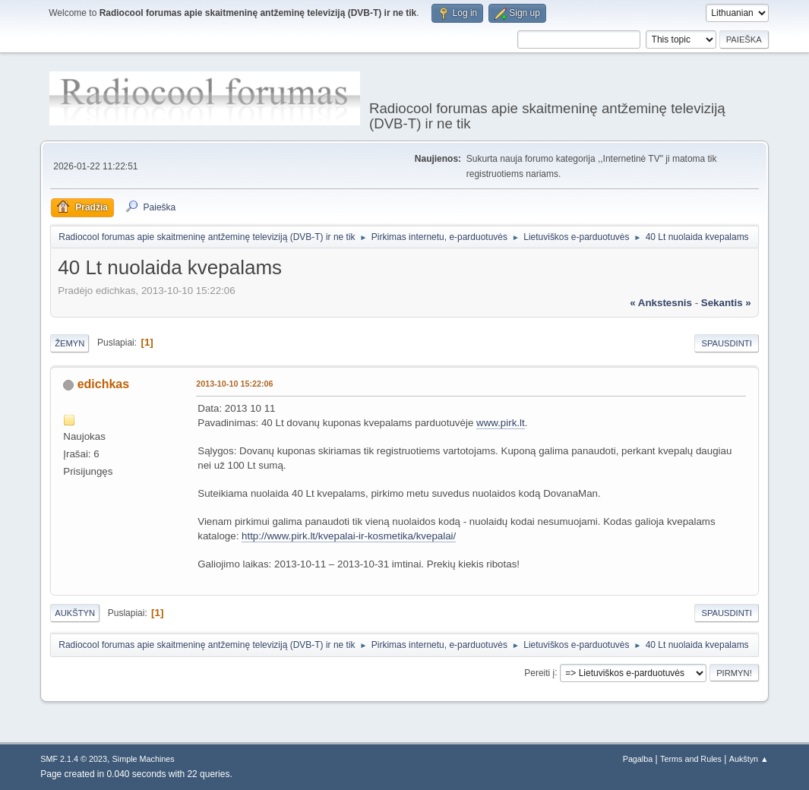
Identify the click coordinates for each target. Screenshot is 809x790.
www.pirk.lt (500, 422)
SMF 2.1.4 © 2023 (73, 758)
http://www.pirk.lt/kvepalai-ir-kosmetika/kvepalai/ (349, 536)
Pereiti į (539, 672)
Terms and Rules (691, 758)
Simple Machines (143, 758)
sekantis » (726, 302)
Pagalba (638, 758)
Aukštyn (75, 613)
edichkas (103, 384)
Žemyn (69, 343)
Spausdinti (726, 343)
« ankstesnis (661, 302)
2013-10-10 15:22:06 (234, 383)
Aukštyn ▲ (749, 758)
